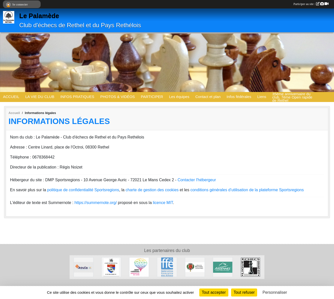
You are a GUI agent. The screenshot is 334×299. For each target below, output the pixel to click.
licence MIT (163, 202)
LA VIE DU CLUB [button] (39, 96)
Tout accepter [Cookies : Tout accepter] (214, 292)
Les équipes (179, 96)
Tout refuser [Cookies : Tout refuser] (244, 292)
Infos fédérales (239, 96)
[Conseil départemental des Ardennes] (223, 267)
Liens (261, 96)
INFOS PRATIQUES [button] (77, 96)
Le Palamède (39, 16)
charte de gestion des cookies (152, 190)
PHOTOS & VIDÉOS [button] (117, 96)
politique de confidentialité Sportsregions (83, 190)
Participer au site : (310, 4)
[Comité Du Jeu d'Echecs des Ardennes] (111, 267)
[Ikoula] (83, 267)
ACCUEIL (11, 96)
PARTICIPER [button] (152, 96)
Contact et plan (208, 96)
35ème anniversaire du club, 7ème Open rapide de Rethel (292, 97)
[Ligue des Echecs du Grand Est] (250, 267)
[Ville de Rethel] (195, 267)
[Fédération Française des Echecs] (167, 267)
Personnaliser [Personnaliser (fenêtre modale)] (275, 292)
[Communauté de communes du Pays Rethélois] (139, 267)
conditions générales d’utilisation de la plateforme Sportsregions (247, 190)
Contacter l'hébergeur (197, 180)
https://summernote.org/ (95, 202)
